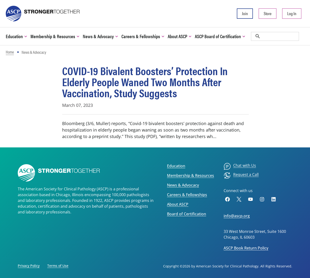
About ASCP (177, 204)
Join (245, 13)
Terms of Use (57, 265)
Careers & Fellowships (187, 194)
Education (176, 166)
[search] (275, 36)
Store (267, 13)
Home (10, 52)
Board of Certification (186, 214)
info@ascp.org (237, 215)
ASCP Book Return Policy (246, 248)
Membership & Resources (190, 175)
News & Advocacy (183, 185)
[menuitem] (240, 166)
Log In (291, 13)
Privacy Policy (29, 265)
